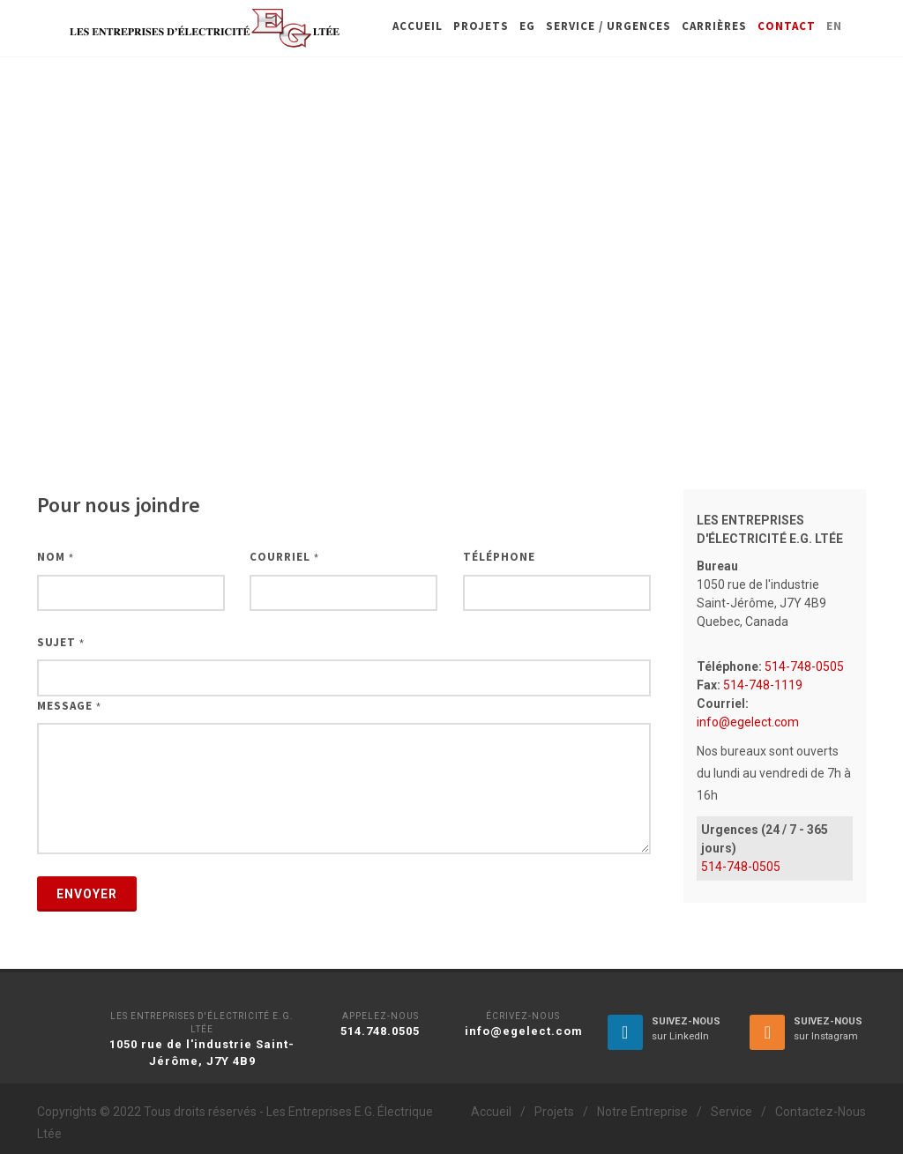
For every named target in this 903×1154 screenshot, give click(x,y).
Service (731, 1112)
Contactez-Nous (820, 1112)
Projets (554, 1112)
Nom (55, 556)
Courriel (284, 556)
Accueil (491, 1112)
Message (69, 705)
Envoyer (86, 894)
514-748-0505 (803, 666)
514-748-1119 (761, 685)
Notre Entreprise (642, 1112)
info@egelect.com (748, 722)
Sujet (61, 642)
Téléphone (499, 556)
